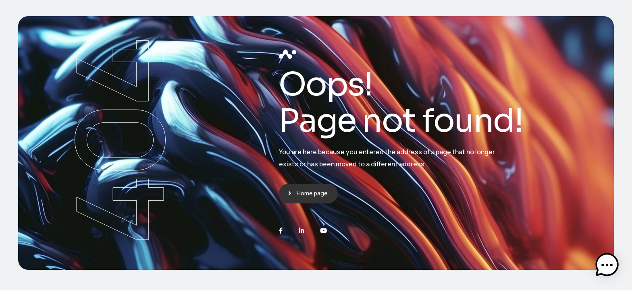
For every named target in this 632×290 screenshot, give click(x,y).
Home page (312, 193)
